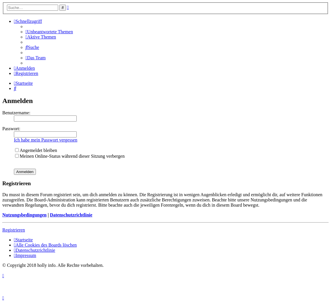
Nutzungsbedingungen (24, 214)
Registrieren (13, 229)
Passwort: (11, 128)
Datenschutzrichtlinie (71, 214)
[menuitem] (49, 31)
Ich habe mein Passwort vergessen (45, 139)
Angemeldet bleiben (36, 150)
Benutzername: (16, 112)
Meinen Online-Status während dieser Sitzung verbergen (70, 156)
